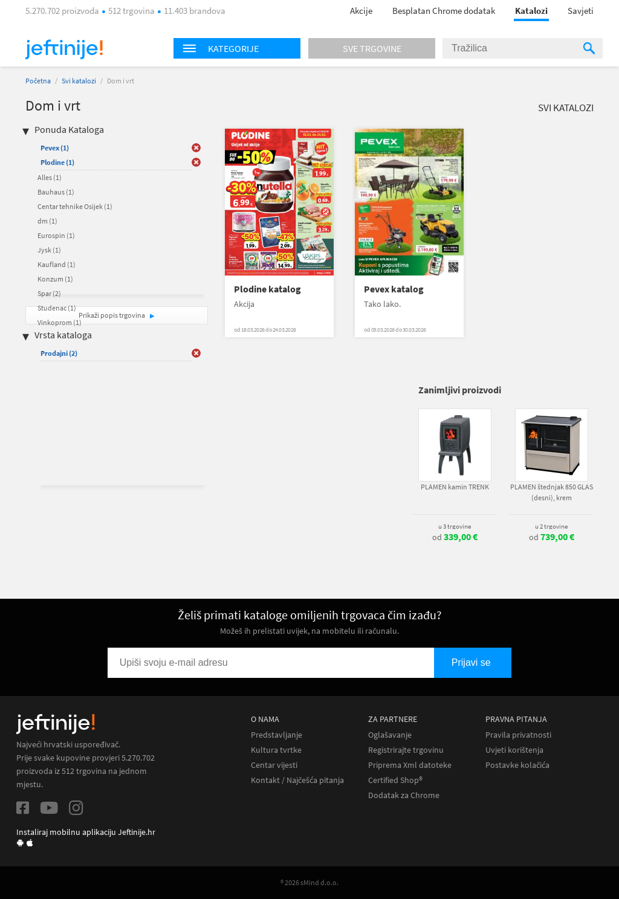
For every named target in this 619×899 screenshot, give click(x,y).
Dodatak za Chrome (403, 795)
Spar (49, 293)
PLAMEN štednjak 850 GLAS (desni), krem (551, 492)
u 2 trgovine (551, 526)
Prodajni (59, 353)
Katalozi (531, 10)
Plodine (57, 162)
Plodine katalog (267, 289)
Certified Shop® (395, 780)
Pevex (55, 147)
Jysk (49, 249)
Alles (49, 177)
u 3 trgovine (454, 526)
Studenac (56, 307)
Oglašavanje (390, 735)
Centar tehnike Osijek (74, 206)
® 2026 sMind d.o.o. (309, 882)
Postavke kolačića (517, 765)
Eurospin (56, 235)
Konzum (55, 278)
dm (47, 220)
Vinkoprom (59, 322)
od (455, 537)
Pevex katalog (394, 289)
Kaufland (56, 264)
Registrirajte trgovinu (406, 750)
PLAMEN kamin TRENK (455, 486)
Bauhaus (55, 191)
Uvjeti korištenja (514, 750)
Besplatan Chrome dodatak (443, 10)
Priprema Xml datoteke (410, 765)
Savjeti (581, 10)
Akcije (361, 10)
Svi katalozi (79, 80)
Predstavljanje (276, 735)
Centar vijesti (274, 765)
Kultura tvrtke (276, 750)
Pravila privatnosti (518, 735)
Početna (38, 80)
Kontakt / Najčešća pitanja (297, 780)
